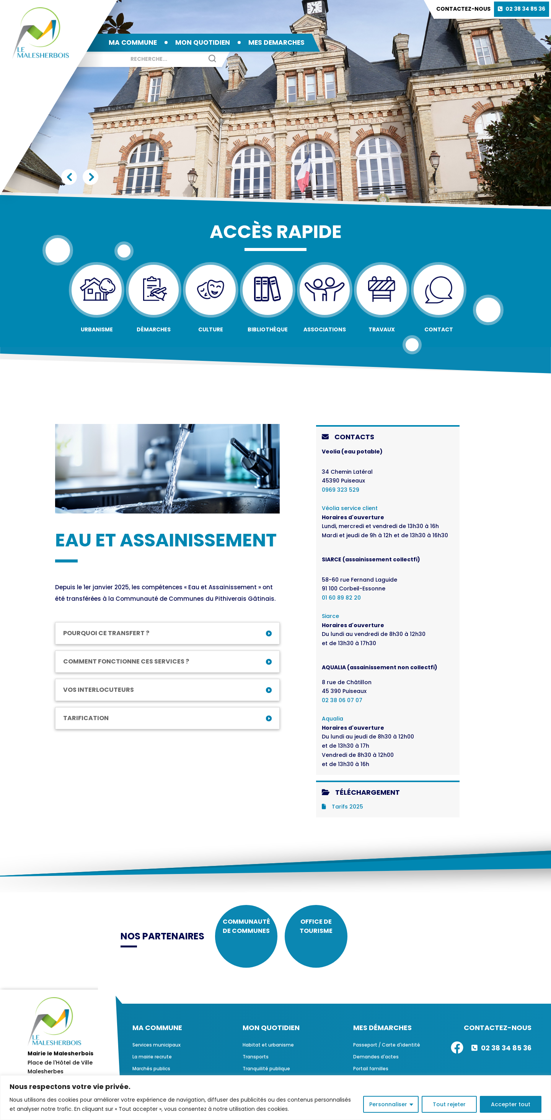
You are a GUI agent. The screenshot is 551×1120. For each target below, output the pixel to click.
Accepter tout (510, 1104)
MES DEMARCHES (276, 42)
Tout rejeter (449, 1104)
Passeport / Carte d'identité (386, 1053)
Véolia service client (350, 508)
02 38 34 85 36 (525, 9)
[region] (275, 1097)
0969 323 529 (340, 490)
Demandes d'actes (376, 1065)
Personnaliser (388, 1104)
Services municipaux (156, 1053)
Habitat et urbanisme (268, 1053)
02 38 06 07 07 (342, 700)
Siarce (330, 616)
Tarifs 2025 (342, 806)
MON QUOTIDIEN (202, 42)
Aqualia (332, 718)
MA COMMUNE (133, 42)
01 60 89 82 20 (341, 598)
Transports (256, 1065)
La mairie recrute (152, 1065)
